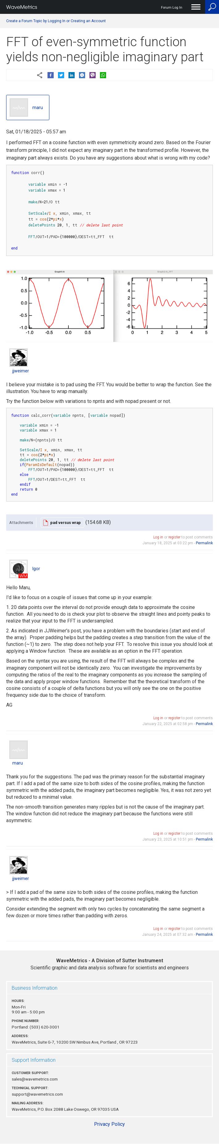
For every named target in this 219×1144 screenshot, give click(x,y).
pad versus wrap (65, 522)
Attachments (21, 522)
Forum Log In (171, 8)
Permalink (204, 543)
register (174, 537)
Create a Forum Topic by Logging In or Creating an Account (56, 21)
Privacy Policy (109, 1124)
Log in (158, 537)
